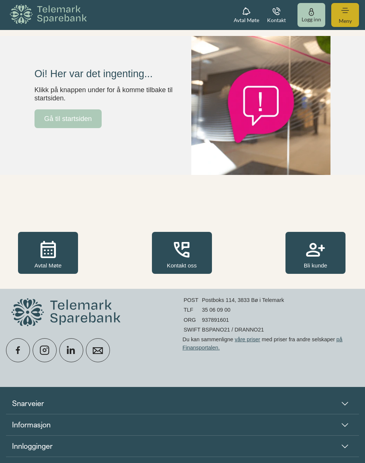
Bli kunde (315, 253)
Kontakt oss (182, 253)
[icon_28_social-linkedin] (71, 350)
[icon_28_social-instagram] (45, 350)
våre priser (247, 339)
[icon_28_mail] (98, 350)
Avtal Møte (48, 253)
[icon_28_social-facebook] (18, 350)
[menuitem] (49, 15)
